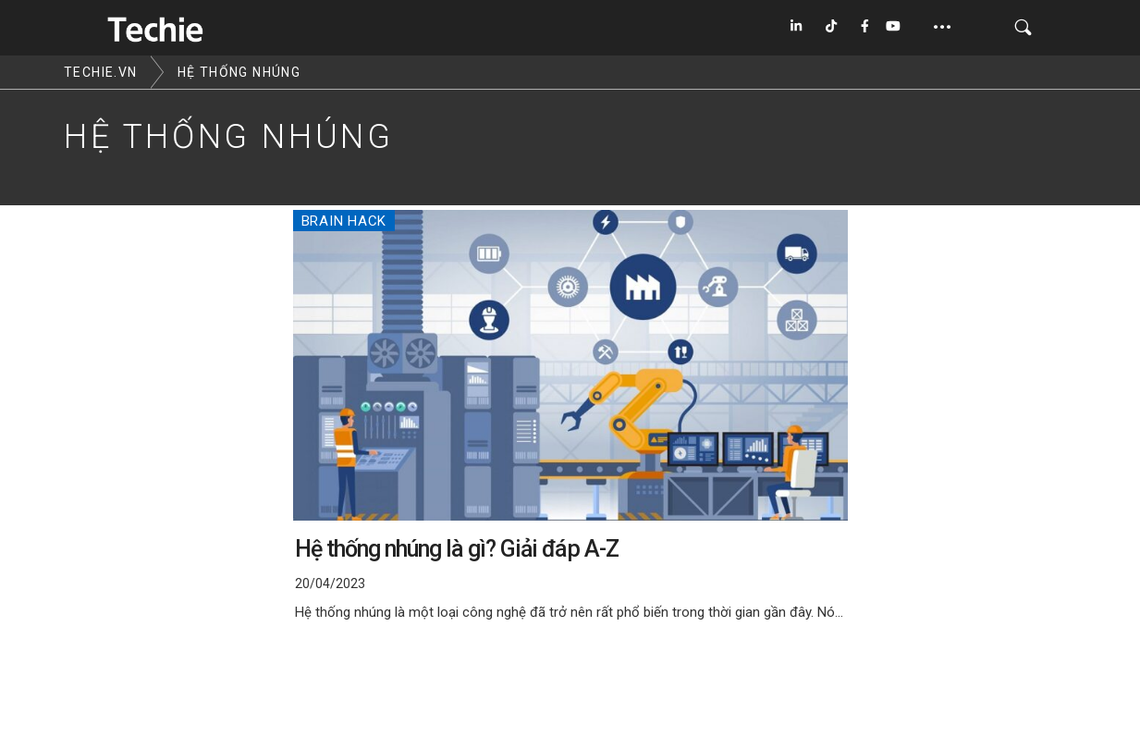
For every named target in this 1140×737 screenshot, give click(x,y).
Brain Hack (344, 221)
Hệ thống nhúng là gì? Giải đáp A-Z (457, 548)
